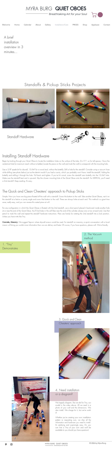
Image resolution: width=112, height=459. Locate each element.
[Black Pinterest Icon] (6, 444)
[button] (97, 14)
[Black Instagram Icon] (11, 444)
